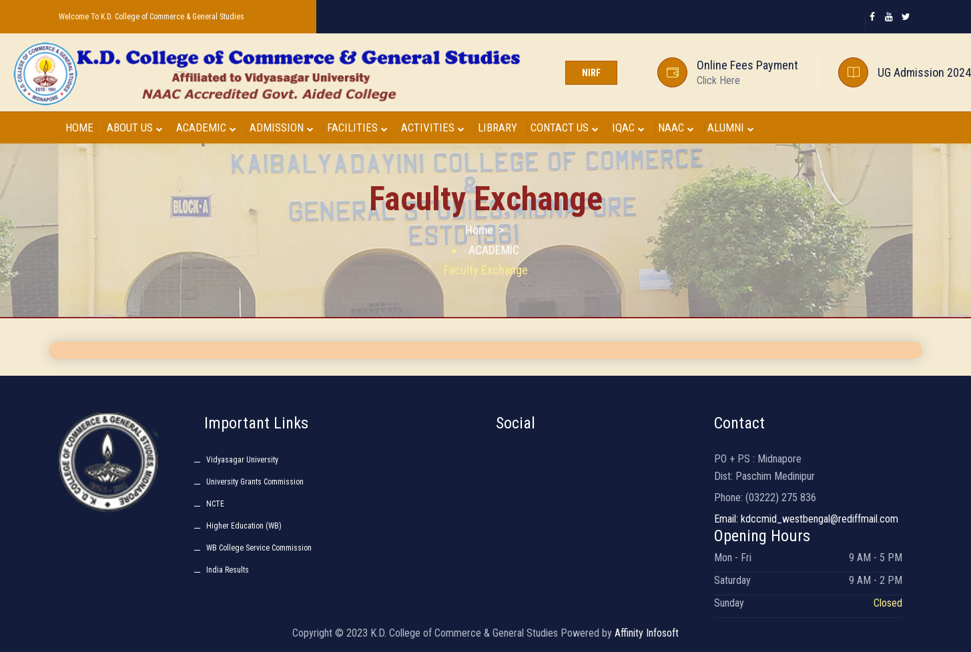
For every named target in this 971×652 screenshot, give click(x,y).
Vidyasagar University (242, 459)
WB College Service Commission (259, 548)
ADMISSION (282, 127)
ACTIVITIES (432, 127)
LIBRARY (497, 127)
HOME (79, 127)
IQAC (628, 127)
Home (479, 230)
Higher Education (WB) (244, 526)
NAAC (676, 127)
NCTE (215, 504)
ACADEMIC (206, 127)
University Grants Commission (255, 481)
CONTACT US (565, 127)
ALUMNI (730, 127)
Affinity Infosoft (647, 633)
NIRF (591, 72)
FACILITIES (357, 127)
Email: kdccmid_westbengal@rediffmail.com (806, 519)
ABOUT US (135, 127)
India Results (227, 570)
